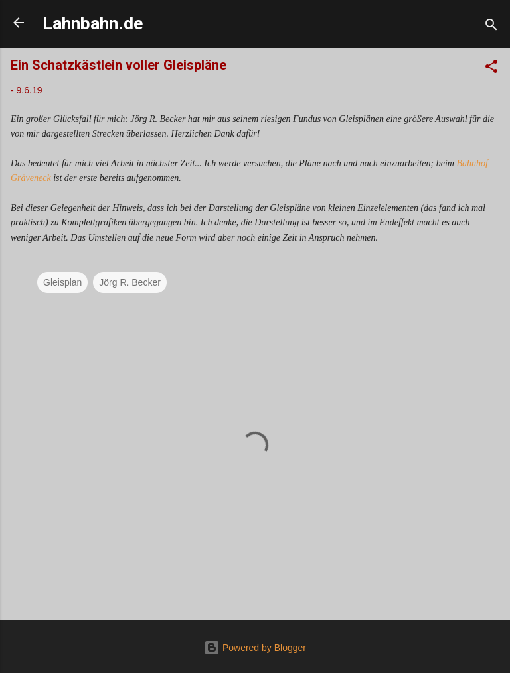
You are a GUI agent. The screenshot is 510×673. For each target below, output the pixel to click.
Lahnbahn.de (92, 23)
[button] (491, 68)
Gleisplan (62, 282)
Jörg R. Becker (130, 282)
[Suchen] (491, 27)
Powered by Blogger (255, 647)
